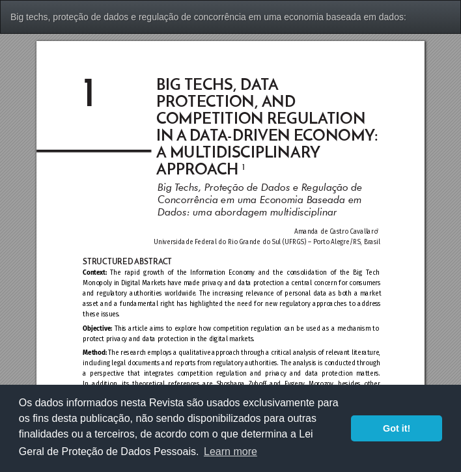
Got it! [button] (396, 428)
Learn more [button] (230, 451)
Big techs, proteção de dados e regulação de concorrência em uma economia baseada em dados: (208, 17)
